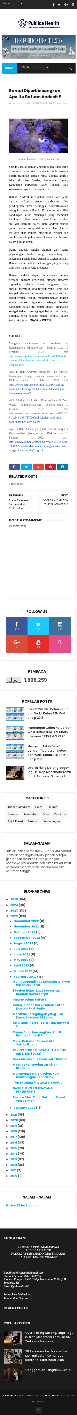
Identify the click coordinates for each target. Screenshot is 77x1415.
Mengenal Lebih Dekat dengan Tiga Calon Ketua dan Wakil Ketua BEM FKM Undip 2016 (47, 753)
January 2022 (25, 1108)
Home (9, 68)
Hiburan (52, 807)
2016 (14, 1143)
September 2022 (27, 938)
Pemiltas (60, 814)
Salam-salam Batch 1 (29, 1000)
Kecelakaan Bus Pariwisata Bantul (40, 1059)
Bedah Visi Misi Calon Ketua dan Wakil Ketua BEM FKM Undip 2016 (48, 714)
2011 (13, 1170)
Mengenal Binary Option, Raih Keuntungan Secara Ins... (36, 1075)
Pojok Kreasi (15, 821)
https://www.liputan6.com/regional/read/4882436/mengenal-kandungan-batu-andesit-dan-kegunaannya (38, 361)
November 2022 (26, 927)
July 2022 (21, 949)
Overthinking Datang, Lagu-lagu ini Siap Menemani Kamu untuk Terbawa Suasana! (49, 772)
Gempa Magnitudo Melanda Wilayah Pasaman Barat (41, 983)
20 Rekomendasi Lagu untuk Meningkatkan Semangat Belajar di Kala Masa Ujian (46, 1355)
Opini (46, 814)
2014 (14, 1154)
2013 (14, 1159)
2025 (14, 900)
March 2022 (23, 971)
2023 (14, 911)
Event (39, 807)
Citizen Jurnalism (19, 807)
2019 (14, 1126)
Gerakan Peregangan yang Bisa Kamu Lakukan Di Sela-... (38, 1016)
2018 (14, 1132)
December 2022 (26, 921)
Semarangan (51, 821)
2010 (14, 1176)
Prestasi (33, 821)
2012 (14, 1165)
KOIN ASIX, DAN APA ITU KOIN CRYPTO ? (41, 1025)
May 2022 (21, 960)
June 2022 (22, 955)
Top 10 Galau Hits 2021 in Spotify (37, 1083)
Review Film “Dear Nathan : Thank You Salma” (39, 1099)
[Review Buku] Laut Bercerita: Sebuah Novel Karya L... (36, 992)
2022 (14, 916)
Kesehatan (31, 814)
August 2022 (24, 943)
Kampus (13, 814)
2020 (14, 1120)
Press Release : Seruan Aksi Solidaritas (34, 1043)
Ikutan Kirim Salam (21, 1206)
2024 (14, 905)
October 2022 (25, 932)
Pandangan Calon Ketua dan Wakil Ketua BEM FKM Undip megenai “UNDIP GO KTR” (49, 732)
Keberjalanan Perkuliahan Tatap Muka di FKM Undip (38, 1007)
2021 (14, 1115)
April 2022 (22, 966)
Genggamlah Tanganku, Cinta (48, 1370)
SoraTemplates (28, 1395)
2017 (14, 1137)
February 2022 (25, 977)
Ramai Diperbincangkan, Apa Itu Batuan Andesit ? (38, 1034)
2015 (14, 1148)
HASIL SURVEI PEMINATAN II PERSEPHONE (33, 1090)
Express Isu (60, 103)
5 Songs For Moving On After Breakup (35, 1066)
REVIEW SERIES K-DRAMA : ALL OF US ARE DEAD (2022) (39, 1052)
